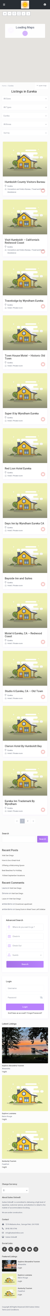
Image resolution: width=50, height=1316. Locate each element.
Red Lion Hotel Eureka (18, 468)
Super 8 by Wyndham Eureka (22, 413)
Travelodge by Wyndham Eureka (24, 300)
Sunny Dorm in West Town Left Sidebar (30, 909)
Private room (18, 308)
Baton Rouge (7, 1116)
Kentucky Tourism (9, 1161)
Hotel (9, 308)
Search (5, 833)
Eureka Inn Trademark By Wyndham (20, 802)
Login (25, 1007)
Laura (4, 899)
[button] (27, 44)
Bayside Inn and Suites (18, 578)
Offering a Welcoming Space (13, 865)
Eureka (10, 186)
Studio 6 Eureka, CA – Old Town (24, 691)
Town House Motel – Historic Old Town (25, 357)
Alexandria (6, 1069)
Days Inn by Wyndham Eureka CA (24, 523)
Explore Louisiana (9, 1113)
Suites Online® (11, 1237)
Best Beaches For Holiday (12, 870)
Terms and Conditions (10, 1310)
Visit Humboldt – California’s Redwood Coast (22, 241)
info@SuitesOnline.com (14, 1233)
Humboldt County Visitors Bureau (25, 181)
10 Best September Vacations (13, 875)
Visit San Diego (8, 855)
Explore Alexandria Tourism (13, 1066)
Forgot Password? (34, 1013)
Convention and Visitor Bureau (19, 189)
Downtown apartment (23, 904)
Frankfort (5, 1164)
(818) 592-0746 (11, 1229)
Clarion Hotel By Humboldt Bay (23, 746)
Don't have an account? (17, 1013)
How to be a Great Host (11, 860)
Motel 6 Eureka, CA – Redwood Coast (23, 635)
